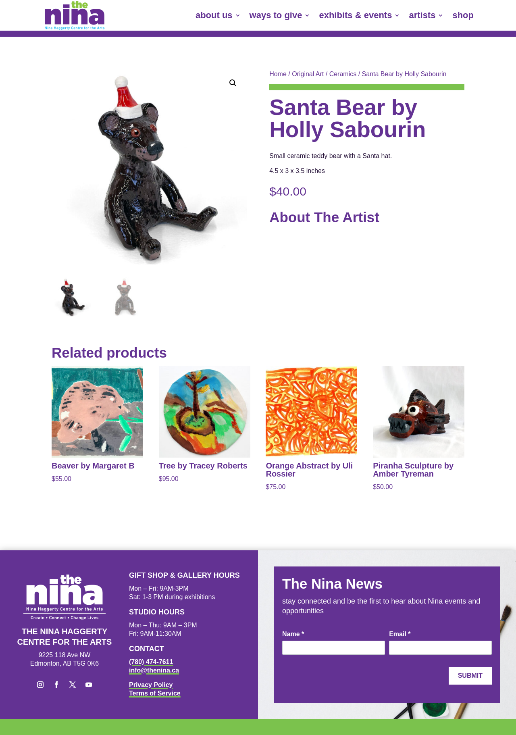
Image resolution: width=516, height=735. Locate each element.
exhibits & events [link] (355, 15)
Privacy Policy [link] (151, 684)
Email (399, 634)
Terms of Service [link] (155, 693)
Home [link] (278, 74)
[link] (74, 15)
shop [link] (463, 15)
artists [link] (422, 15)
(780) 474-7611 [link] (151, 661)
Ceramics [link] (343, 74)
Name (293, 634)
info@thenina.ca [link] (154, 670)
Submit (470, 675)
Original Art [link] (308, 74)
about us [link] (214, 15)
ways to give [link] (276, 15)
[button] (233, 83)
